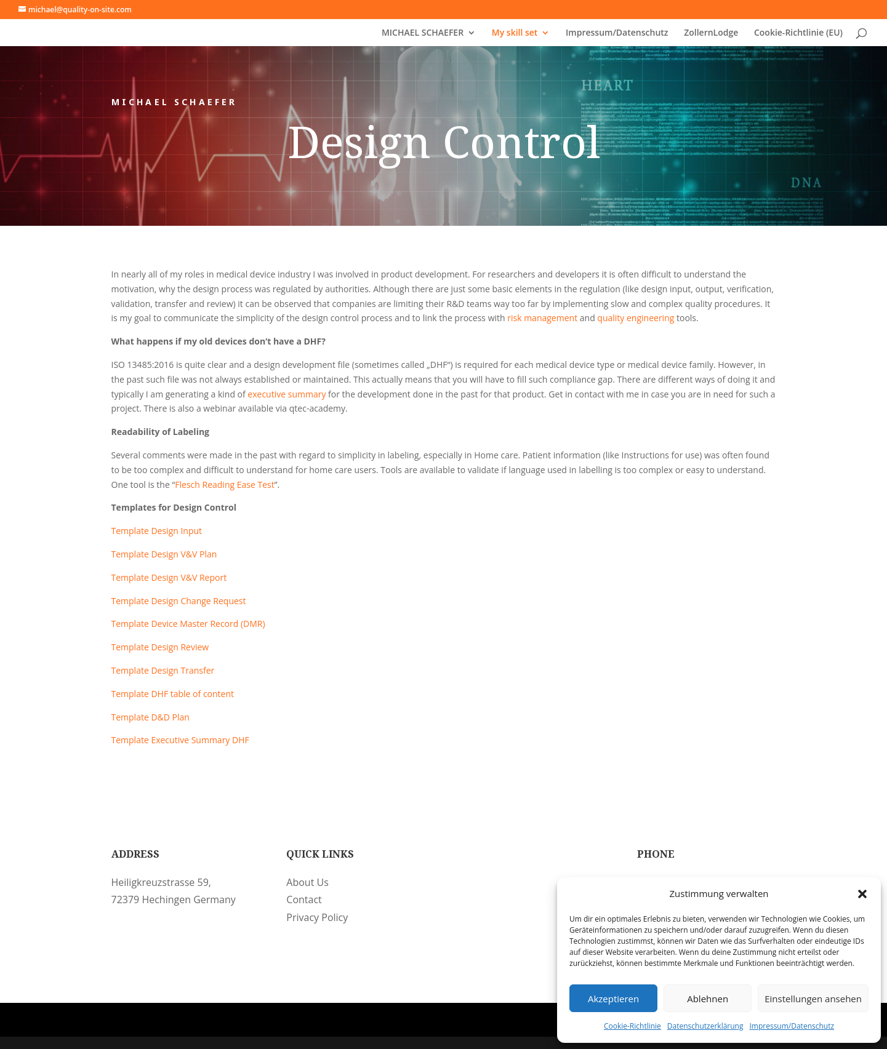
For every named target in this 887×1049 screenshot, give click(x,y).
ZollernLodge (711, 33)
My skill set (515, 33)
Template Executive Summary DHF (180, 740)
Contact (303, 899)
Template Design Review (160, 647)
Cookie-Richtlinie (632, 1026)
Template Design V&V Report (169, 577)
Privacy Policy (317, 917)
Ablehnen (707, 998)
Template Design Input (157, 530)
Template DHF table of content (173, 694)
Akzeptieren (613, 998)
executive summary (286, 394)
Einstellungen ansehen (813, 998)
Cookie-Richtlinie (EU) (798, 33)
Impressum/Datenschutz (791, 1026)
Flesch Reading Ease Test (224, 484)
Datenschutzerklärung (705, 1026)
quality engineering (635, 318)
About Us (307, 882)
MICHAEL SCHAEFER (423, 33)
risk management (542, 318)
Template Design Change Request (178, 601)
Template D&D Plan (150, 717)
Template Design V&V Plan (164, 554)
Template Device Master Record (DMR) (188, 623)
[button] (862, 894)
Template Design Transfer (163, 670)
